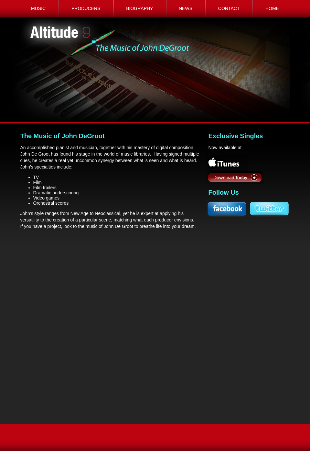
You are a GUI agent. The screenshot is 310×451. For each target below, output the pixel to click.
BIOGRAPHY (139, 8)
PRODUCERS (85, 8)
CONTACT (229, 8)
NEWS (185, 8)
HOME (272, 8)
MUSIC (38, 8)
